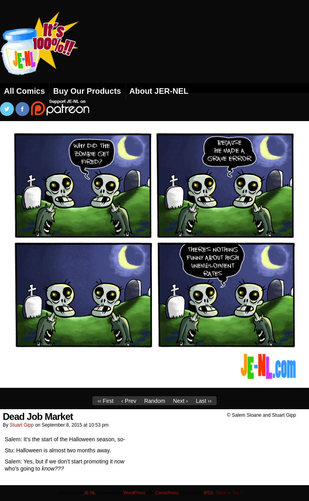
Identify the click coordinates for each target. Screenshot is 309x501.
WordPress (134, 492)
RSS (208, 492)
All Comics (24, 91)
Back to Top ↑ (230, 492)
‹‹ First (105, 401)
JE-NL (49, 53)
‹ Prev (129, 401)
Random (154, 401)
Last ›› (204, 401)
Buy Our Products (87, 91)
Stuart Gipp (22, 425)
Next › (180, 401)
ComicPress (167, 492)
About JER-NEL (159, 91)
